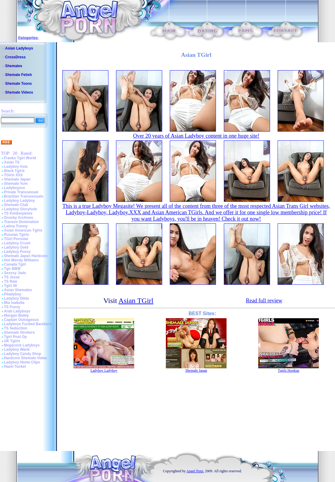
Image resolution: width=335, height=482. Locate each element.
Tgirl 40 (10, 286)
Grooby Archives (18, 217)
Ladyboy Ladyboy (19, 200)
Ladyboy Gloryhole (20, 209)
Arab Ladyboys (17, 311)
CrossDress (15, 57)
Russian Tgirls (16, 234)
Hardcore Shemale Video (25, 358)
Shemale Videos (19, 92)
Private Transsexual (21, 192)
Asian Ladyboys (19, 48)
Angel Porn (194, 471)
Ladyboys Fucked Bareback (28, 324)
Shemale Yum (16, 183)
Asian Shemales (18, 290)
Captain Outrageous (21, 320)
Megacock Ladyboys (21, 345)
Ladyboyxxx (14, 188)
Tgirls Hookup (288, 370)
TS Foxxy (12, 307)
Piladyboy (12, 294)
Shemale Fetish (18, 75)
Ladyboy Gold (16, 247)
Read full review (264, 301)
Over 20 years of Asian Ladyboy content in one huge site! (196, 136)
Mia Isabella (14, 303)
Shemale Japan (17, 179)
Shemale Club (16, 205)
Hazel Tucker (15, 366)
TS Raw (10, 281)
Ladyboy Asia (16, 166)
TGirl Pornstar (16, 239)
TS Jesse (12, 277)
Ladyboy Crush (17, 243)
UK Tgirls (12, 341)
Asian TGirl (135, 301)
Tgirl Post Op (15, 337)
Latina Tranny (16, 226)
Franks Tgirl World (20, 158)
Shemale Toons (18, 83)
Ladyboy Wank (16, 349)
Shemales (13, 66)
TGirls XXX (13, 175)
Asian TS (11, 162)
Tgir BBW (12, 269)
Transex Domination (21, 222)
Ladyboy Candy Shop (22, 354)
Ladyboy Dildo (16, 298)
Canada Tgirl (15, 264)
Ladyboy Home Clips (22, 362)
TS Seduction (15, 328)
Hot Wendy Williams (21, 260)
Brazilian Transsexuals (23, 196)
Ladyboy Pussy (17, 252)
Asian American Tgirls (23, 230)
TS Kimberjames (18, 213)
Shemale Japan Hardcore (25, 256)
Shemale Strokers (19, 332)
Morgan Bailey (16, 315)
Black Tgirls (14, 171)
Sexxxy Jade (15, 273)
